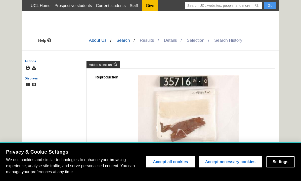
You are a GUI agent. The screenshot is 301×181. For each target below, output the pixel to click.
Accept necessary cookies (230, 162)
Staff (134, 6)
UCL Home (41, 6)
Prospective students (73, 6)
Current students (110, 6)
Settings (280, 162)
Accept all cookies (170, 162)
